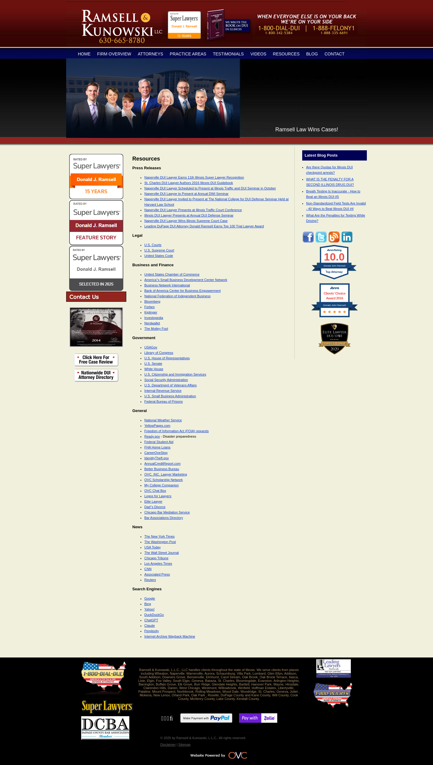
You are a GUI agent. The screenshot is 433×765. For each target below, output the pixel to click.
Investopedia (153, 318)
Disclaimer (168, 744)
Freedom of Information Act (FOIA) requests (176, 431)
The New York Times (159, 536)
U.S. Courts (152, 245)
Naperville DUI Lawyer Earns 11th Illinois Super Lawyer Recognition (194, 177)
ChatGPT (151, 620)
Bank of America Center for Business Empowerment (182, 290)
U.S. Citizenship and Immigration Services (175, 374)
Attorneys (150, 54)
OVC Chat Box (155, 490)
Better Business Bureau (161, 469)
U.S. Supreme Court (159, 250)
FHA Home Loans (157, 447)
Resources (286, 54)
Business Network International (167, 285)
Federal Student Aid (159, 442)
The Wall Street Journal (161, 552)
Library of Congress (158, 352)
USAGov (150, 347)
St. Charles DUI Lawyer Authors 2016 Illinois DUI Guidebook (188, 183)
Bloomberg (152, 301)
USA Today (152, 547)
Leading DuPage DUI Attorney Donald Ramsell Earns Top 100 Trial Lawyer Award (204, 226)
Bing (147, 604)
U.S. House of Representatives (167, 358)
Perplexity (151, 631)
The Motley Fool (156, 328)
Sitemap (184, 744)
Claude (149, 625)
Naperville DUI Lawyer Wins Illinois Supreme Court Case (186, 221)
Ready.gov (152, 436)
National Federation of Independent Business (177, 296)
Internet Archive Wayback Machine (169, 636)
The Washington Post (160, 542)
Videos (258, 54)
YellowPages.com (157, 425)
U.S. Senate (153, 363)
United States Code (158, 256)
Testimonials (228, 54)
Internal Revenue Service (163, 390)
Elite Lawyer (153, 501)
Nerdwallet (152, 323)
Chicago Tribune (156, 558)
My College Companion (161, 485)
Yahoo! (149, 609)
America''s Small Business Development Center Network (185, 280)
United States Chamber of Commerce (171, 274)
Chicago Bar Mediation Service (167, 512)
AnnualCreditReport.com (162, 463)
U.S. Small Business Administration (170, 396)
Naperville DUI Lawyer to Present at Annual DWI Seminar (186, 193)
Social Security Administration (166, 380)
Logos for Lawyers (157, 496)
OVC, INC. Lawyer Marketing (165, 474)
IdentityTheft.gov (156, 458)
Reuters (150, 580)
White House (153, 369)
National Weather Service (163, 420)
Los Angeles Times (158, 563)
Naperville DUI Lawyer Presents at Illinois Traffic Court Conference (193, 210)
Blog (312, 54)
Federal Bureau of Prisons (163, 401)
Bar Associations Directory (163, 518)
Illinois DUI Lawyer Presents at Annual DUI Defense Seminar (189, 215)
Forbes (149, 307)
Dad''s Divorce (154, 507)
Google (149, 598)
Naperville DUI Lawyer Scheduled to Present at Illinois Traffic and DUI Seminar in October (210, 188)
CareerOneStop (155, 452)
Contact (334, 54)
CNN (148, 569)
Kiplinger (150, 312)
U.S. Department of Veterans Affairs (170, 385)
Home (84, 54)
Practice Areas (188, 54)
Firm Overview (114, 54)
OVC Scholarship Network (163, 480)
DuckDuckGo (154, 615)
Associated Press (157, 574)
